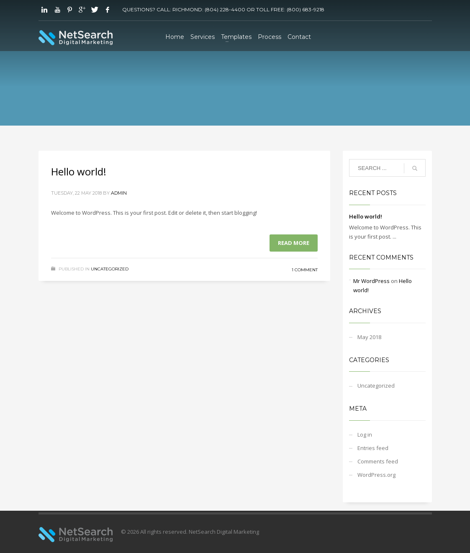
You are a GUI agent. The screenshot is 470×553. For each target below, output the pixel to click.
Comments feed (377, 461)
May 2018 (369, 337)
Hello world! (78, 171)
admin (119, 193)
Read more (293, 243)
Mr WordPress (371, 281)
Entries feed (372, 448)
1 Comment (305, 270)
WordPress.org (376, 474)
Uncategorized (109, 269)
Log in (364, 434)
